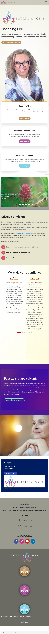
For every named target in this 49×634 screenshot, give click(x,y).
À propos (7, 463)
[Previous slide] (6, 192)
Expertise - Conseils (24, 155)
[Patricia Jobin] (8, 2)
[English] (24, 622)
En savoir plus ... (11, 473)
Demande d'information (14, 400)
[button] (16, 204)
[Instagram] (21, 541)
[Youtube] (27, 541)
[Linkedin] (33, 541)
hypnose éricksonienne (26, 233)
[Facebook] (16, 541)
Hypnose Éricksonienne (24, 131)
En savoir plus (24, 118)
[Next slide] (42, 192)
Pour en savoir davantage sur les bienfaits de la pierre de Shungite (24, 510)
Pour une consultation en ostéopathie (24, 507)
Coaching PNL (24, 106)
